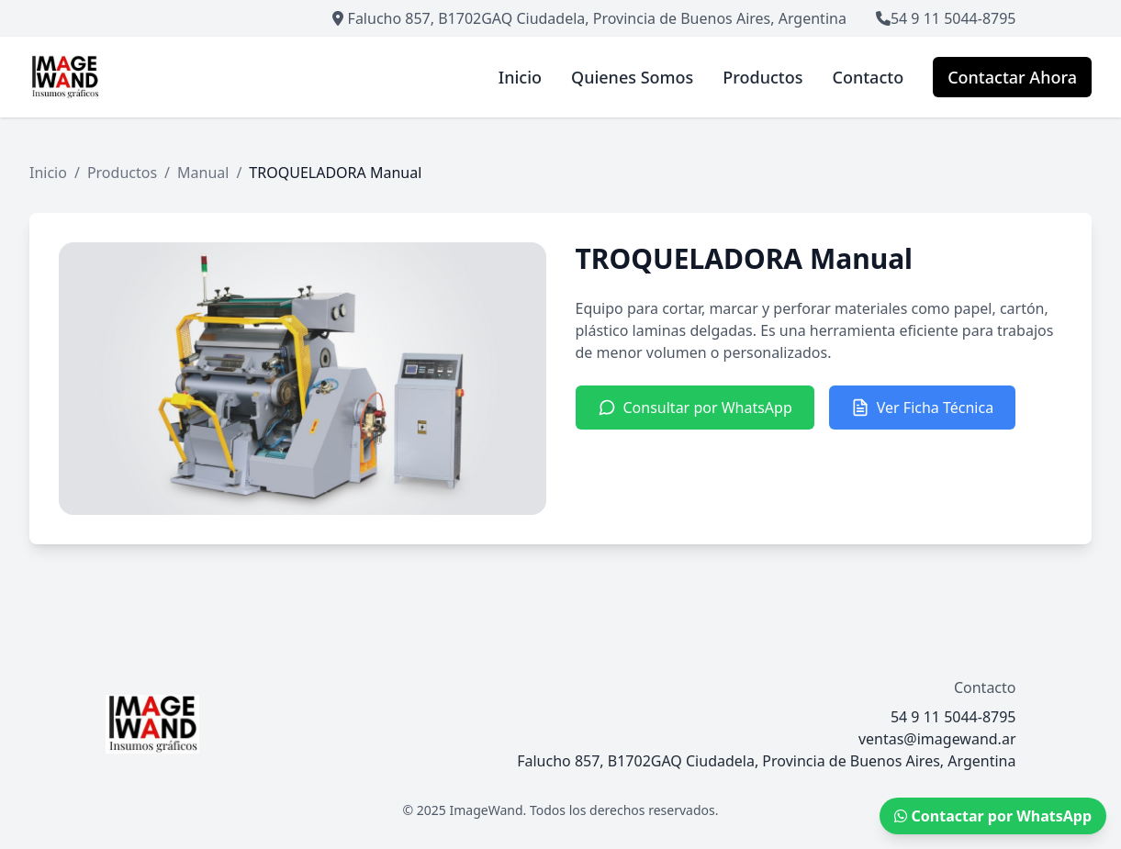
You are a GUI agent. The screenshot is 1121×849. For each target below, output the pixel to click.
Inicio (48, 172)
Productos (122, 172)
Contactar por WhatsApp (993, 816)
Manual (203, 172)
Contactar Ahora (1012, 77)
